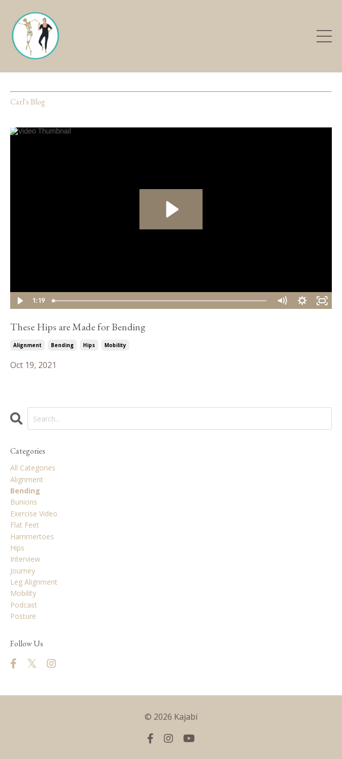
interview (25, 559)
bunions (23, 502)
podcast (23, 605)
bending (62, 345)
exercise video (34, 513)
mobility (115, 345)
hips (89, 345)
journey (22, 570)
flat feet (24, 525)
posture (23, 616)
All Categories (32, 468)
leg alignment (34, 582)
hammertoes (32, 536)
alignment (27, 345)
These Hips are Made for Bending (78, 326)
